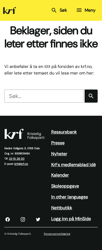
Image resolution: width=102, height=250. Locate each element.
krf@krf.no (21, 164)
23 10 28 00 (16, 158)
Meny (85, 10)
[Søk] (91, 96)
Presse (57, 143)
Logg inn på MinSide (71, 219)
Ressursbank (64, 132)
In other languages (69, 197)
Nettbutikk (61, 208)
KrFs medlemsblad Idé (73, 165)
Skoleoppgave (65, 186)
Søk (59, 10)
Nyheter (59, 154)
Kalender (60, 175)
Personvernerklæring (57, 234)
